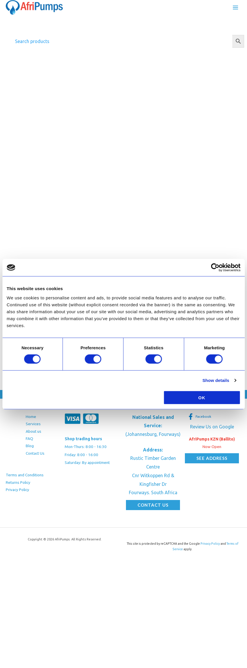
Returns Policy (18, 482)
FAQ (29, 438)
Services (33, 423)
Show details (216, 380)
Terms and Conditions (25, 475)
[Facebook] (199, 416)
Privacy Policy (17, 489)
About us (33, 431)
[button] (153, 505)
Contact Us (35, 453)
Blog (30, 445)
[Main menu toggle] (235, 7)
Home (31, 416)
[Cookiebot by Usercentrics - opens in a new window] (215, 267)
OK (201, 397)
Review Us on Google (212, 426)
